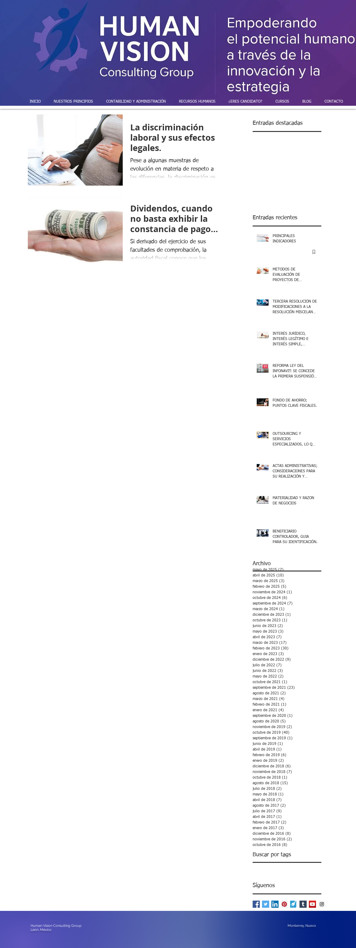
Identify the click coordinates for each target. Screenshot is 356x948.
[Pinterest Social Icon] (284, 904)
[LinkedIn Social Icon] (275, 904)
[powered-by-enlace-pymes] (293, 904)
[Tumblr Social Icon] (303, 904)
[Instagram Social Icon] (321, 904)
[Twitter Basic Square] (265, 904)
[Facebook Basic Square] (256, 904)
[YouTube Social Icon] (312, 904)
